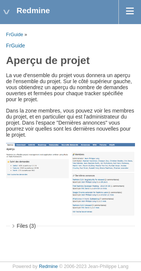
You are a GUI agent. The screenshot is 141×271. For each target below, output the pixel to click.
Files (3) (26, 226)
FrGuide (14, 34)
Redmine (48, 266)
